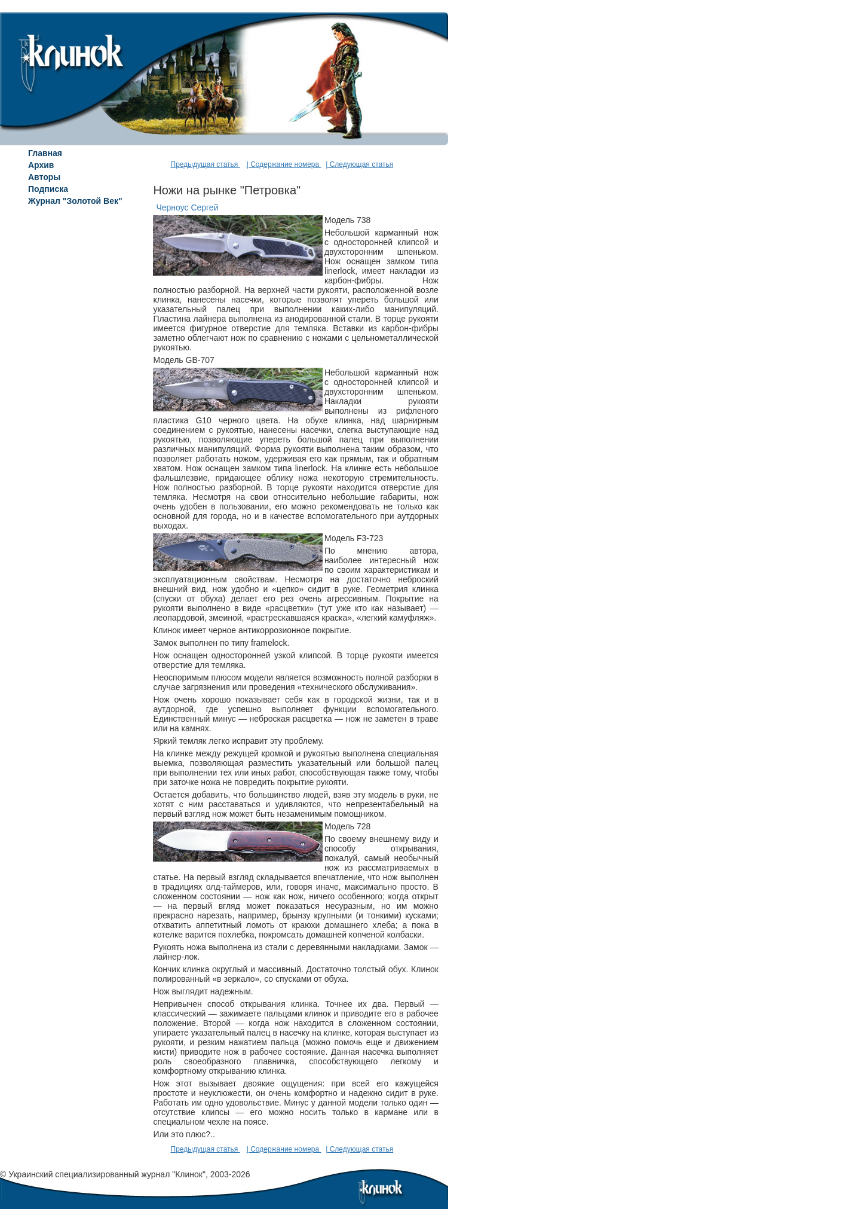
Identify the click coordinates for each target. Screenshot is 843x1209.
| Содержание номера (284, 164)
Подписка (48, 189)
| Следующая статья (359, 164)
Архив (41, 165)
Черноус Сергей (187, 207)
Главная (45, 153)
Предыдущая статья (205, 164)
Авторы (44, 177)
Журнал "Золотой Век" (75, 201)
